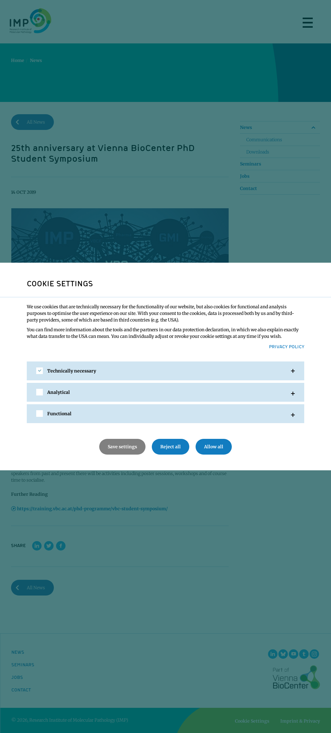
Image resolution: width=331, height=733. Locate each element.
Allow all (213, 447)
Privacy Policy (286, 346)
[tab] (165, 370)
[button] (165, 370)
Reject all (170, 447)
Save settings (122, 447)
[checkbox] (39, 370)
